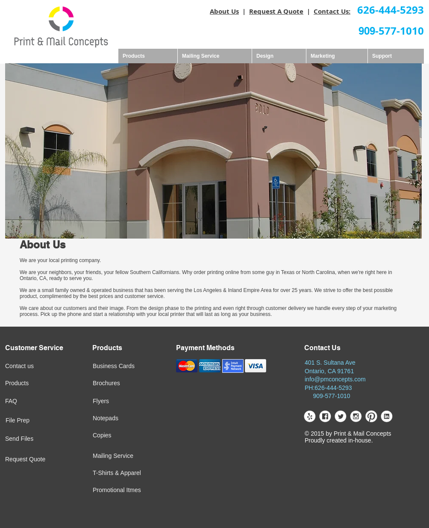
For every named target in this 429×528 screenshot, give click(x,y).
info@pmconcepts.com (335, 379)
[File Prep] (33, 420)
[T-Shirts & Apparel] (141, 473)
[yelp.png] (309, 416)
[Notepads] (121, 418)
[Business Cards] (135, 366)
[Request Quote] (44, 459)
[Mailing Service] (133, 456)
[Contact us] (33, 366)
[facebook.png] (324, 416)
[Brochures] (120, 383)
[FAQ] (33, 401)
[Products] (33, 383)
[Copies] (128, 435)
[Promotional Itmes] (141, 490)
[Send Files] (33, 439)
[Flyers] (119, 401)
